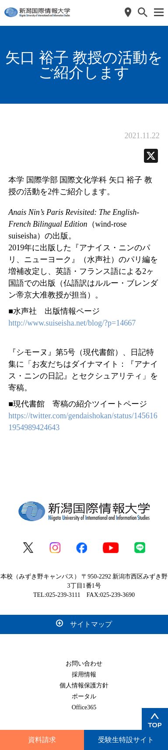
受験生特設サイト (126, 739)
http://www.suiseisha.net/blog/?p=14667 (72, 323)
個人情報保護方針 (84, 685)
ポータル (84, 696)
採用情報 (84, 674)
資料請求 (42, 739)
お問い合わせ (84, 663)
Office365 (84, 707)
